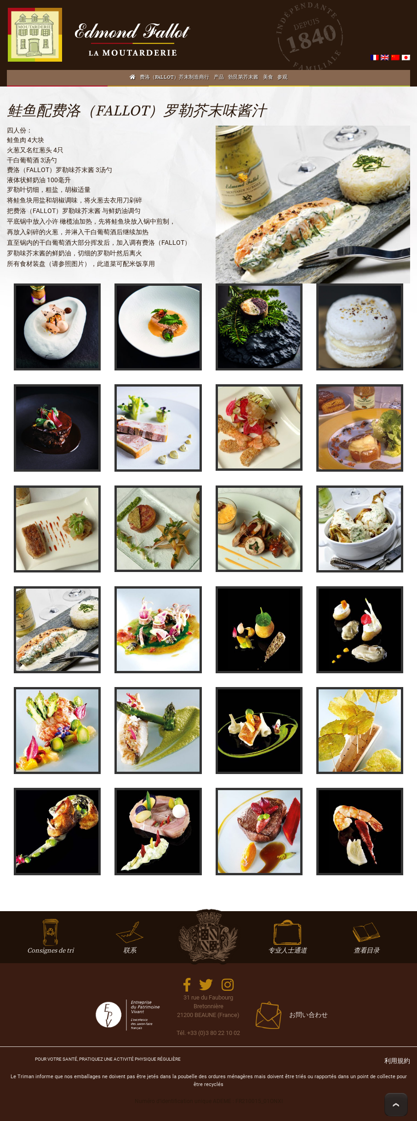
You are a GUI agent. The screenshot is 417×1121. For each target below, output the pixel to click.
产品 (219, 77)
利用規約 (397, 1061)
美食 (268, 77)
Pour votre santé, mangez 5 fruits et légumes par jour (107, 1059)
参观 (282, 77)
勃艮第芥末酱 (243, 77)
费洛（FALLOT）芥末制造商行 (174, 77)
